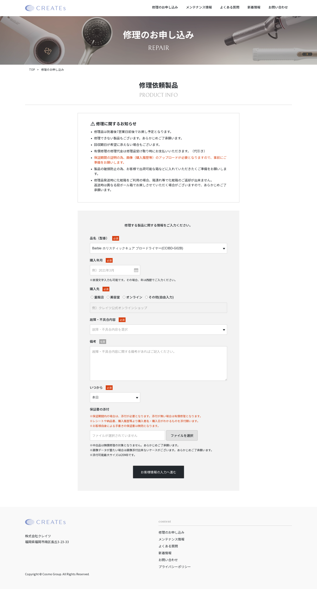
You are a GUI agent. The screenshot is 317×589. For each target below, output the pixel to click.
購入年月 (101, 260)
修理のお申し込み (165, 7)
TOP (32, 69)
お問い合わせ (278, 7)
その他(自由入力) (159, 297)
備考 (98, 341)
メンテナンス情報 (199, 7)
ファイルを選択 (182, 435)
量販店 (97, 297)
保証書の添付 (99, 409)
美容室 (113, 297)
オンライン (132, 297)
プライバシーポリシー (174, 566)
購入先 (99, 288)
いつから (101, 387)
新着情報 (253, 7)
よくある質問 (229, 7)
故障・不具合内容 (108, 319)
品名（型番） (104, 238)
